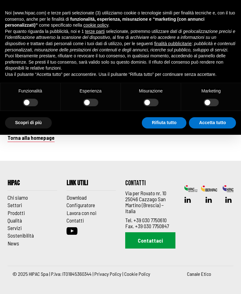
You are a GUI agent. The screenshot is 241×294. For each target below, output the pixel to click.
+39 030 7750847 (152, 226)
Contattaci (150, 240)
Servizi (15, 228)
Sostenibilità (21, 235)
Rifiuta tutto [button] (164, 122)
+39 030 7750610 (150, 220)
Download (77, 197)
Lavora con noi (81, 213)
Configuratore (81, 205)
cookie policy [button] (95, 25)
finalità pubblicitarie (172, 43)
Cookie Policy (137, 274)
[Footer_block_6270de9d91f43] (91, 185)
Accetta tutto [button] (212, 122)
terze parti (94, 31)
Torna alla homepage (31, 137)
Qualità (15, 220)
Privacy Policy (107, 274)
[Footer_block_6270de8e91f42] (32, 185)
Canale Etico (199, 274)
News (13, 243)
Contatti (75, 220)
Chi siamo (18, 197)
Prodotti (16, 213)
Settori (15, 205)
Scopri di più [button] (28, 122)
